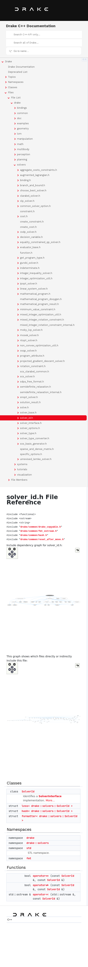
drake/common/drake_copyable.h (40, 527)
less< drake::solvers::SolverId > (47, 806)
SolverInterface (50, 796)
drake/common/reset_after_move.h (42, 539)
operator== (41, 876)
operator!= (41, 885)
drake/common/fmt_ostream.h (38, 531)
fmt (28, 858)
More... (50, 800)
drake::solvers (37, 843)
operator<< (41, 894)
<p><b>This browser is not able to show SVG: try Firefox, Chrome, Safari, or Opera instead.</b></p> (43, 600)
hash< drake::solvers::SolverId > (47, 811)
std (28, 848)
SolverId (28, 791)
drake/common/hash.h (33, 535)
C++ (9, 919)
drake (30, 838)
